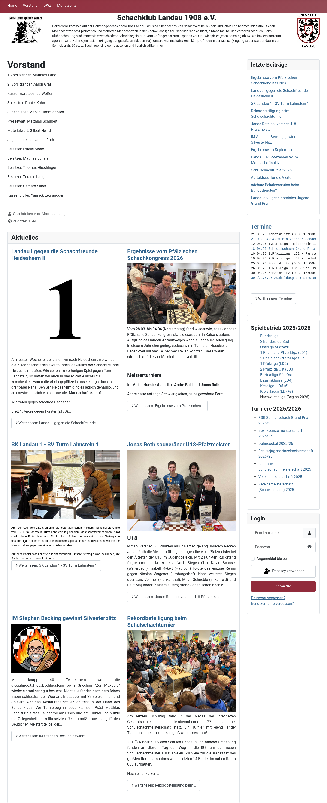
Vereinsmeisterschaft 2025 (280, 477)
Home (12, 5)
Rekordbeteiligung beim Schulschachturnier (157, 621)
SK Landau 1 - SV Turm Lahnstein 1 (55, 444)
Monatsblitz (66, 5)
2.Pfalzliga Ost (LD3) (277, 369)
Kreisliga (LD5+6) (274, 386)
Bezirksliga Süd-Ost (276, 375)
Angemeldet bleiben (273, 558)
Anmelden (283, 586)
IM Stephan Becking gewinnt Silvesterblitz (63, 618)
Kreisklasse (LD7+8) (276, 391)
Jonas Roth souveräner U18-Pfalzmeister (178, 444)
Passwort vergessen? (268, 598)
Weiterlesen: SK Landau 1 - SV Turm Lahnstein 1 (56, 565)
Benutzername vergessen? (272, 603)
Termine (261, 226)
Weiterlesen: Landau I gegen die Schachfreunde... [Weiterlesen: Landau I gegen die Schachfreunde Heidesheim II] (56, 423)
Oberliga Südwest (274, 347)
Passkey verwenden (283, 571)
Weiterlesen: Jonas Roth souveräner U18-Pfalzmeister (176, 597)
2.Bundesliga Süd (274, 341)
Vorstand (30, 5)
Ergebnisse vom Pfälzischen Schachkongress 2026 (162, 254)
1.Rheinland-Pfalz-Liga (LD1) (283, 352)
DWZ (47, 5)
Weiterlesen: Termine (273, 298)
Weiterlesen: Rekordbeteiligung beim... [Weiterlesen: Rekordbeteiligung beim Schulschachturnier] (163, 785)
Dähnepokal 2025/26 (275, 443)
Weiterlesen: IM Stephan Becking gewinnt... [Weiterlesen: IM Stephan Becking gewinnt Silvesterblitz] (51, 736)
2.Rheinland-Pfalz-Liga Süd (282, 358)
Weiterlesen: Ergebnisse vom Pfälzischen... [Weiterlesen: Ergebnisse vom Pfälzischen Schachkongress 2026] (167, 406)
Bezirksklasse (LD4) (276, 380)
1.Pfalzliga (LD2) (274, 363)
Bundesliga (269, 336)
